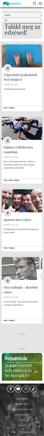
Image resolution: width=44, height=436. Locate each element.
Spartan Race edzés (17, 219)
